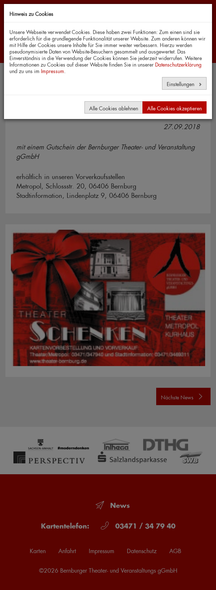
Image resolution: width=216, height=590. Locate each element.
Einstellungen (181, 83)
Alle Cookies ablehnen (113, 107)
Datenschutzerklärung (178, 63)
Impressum (52, 70)
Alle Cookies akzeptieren (174, 107)
